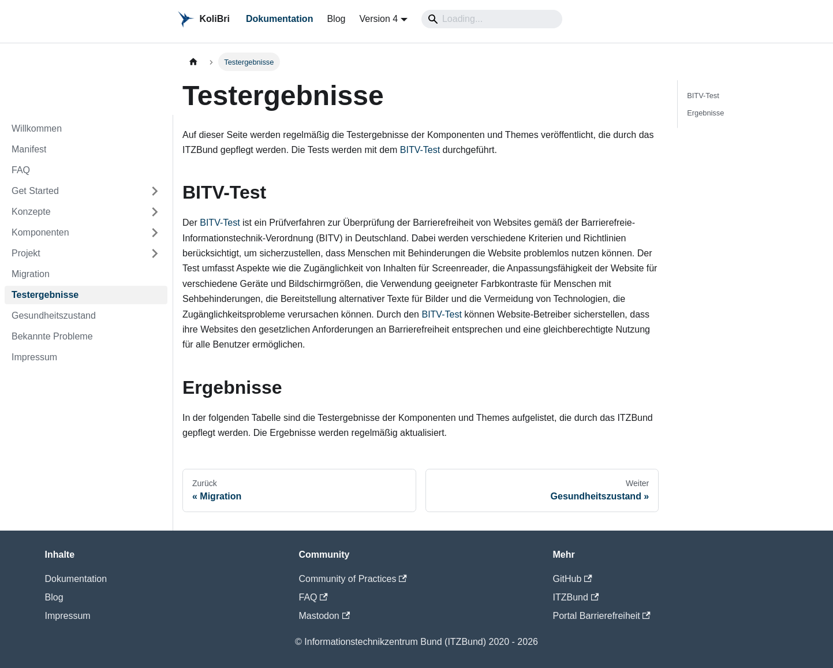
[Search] (491, 19)
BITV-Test (420, 150)
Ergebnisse (705, 112)
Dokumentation (279, 19)
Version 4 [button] (378, 19)
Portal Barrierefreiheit (602, 616)
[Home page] (193, 61)
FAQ (313, 597)
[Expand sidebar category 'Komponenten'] (154, 232)
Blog (336, 19)
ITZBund (576, 597)
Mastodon (324, 616)
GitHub (572, 579)
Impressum (68, 616)
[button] (86, 191)
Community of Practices (353, 579)
